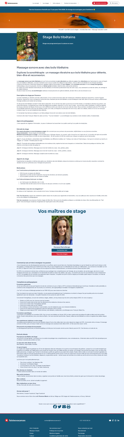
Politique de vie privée (56, 431)
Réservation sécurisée (84, 436)
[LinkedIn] (118, 420)
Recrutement (82, 431)
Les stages (47, 3)
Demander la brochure (100, 3)
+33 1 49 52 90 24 (84, 420)
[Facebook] (112, 420)
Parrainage (81, 433)
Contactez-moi (62, 250)
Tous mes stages (62, 254)
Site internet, (20, 393)
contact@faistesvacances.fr (52, 420)
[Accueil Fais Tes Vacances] (11, 3)
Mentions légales (55, 433)
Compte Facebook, (30, 393)
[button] (9, 20)
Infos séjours (58, 3)
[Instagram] (115, 420)
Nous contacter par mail (85, 428)
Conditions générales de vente (59, 436)
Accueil (61, 29)
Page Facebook (40, 393)
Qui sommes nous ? (55, 428)
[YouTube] (110, 420)
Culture (32, 436)
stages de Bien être (47, 200)
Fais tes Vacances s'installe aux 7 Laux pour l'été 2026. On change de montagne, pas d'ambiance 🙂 (62, 9)
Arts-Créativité (34, 428)
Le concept (37, 3)
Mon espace (114, 3)
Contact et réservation (71, 3)
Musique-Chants (34, 431)
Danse (31, 433)
